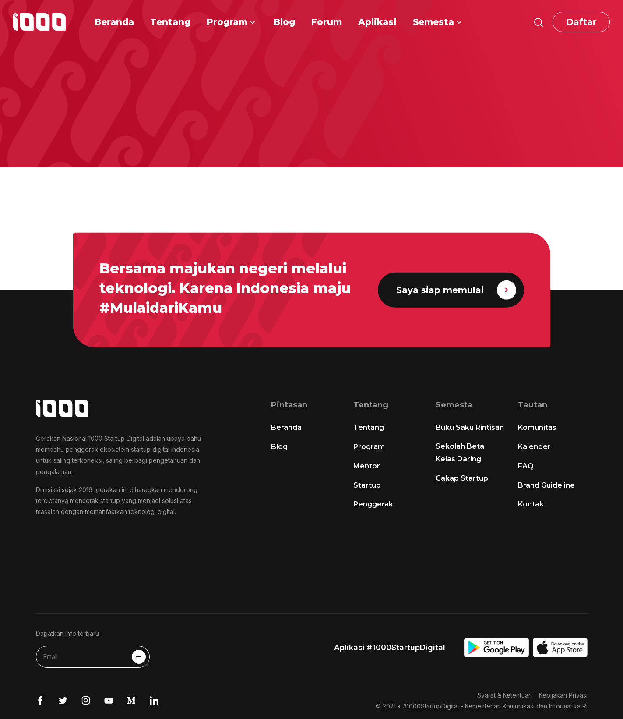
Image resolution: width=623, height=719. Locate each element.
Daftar (581, 22)
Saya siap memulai (456, 290)
